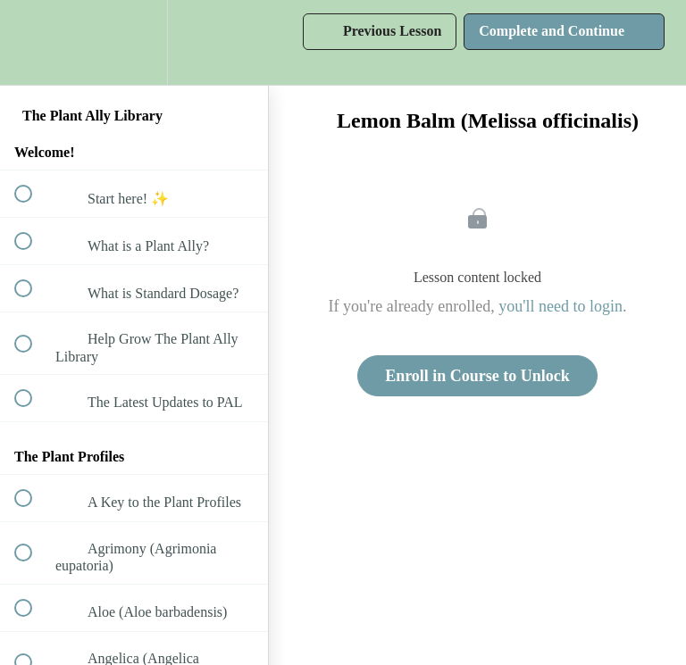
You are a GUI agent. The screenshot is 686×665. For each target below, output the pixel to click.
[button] (33, 42)
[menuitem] (134, 42)
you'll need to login (560, 306)
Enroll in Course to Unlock (477, 376)
